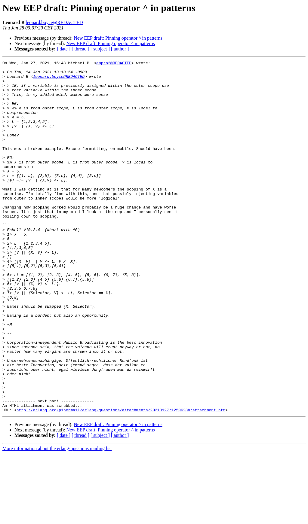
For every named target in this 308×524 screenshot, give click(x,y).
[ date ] (63, 48)
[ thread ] (80, 48)
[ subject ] (100, 48)
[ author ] (120, 48)
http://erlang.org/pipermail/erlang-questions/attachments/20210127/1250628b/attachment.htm (121, 480)
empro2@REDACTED (113, 63)
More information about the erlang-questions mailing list (57, 518)
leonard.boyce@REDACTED (54, 22)
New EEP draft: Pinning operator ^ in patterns (118, 38)
